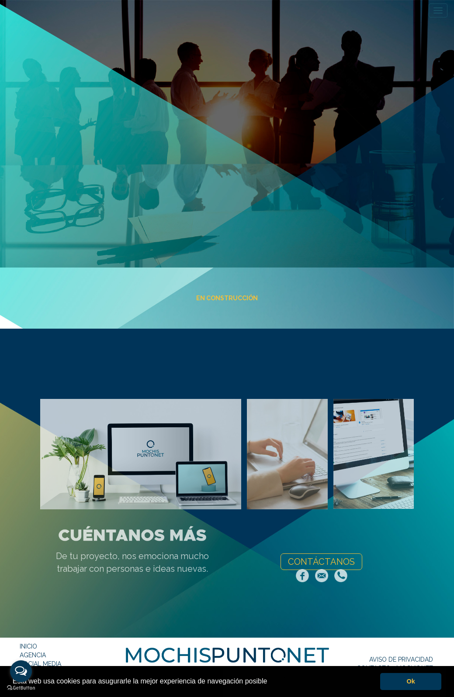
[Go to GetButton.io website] (21, 688)
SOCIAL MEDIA (40, 663)
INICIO (28, 646)
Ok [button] (411, 681)
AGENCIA (33, 655)
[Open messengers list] (21, 671)
